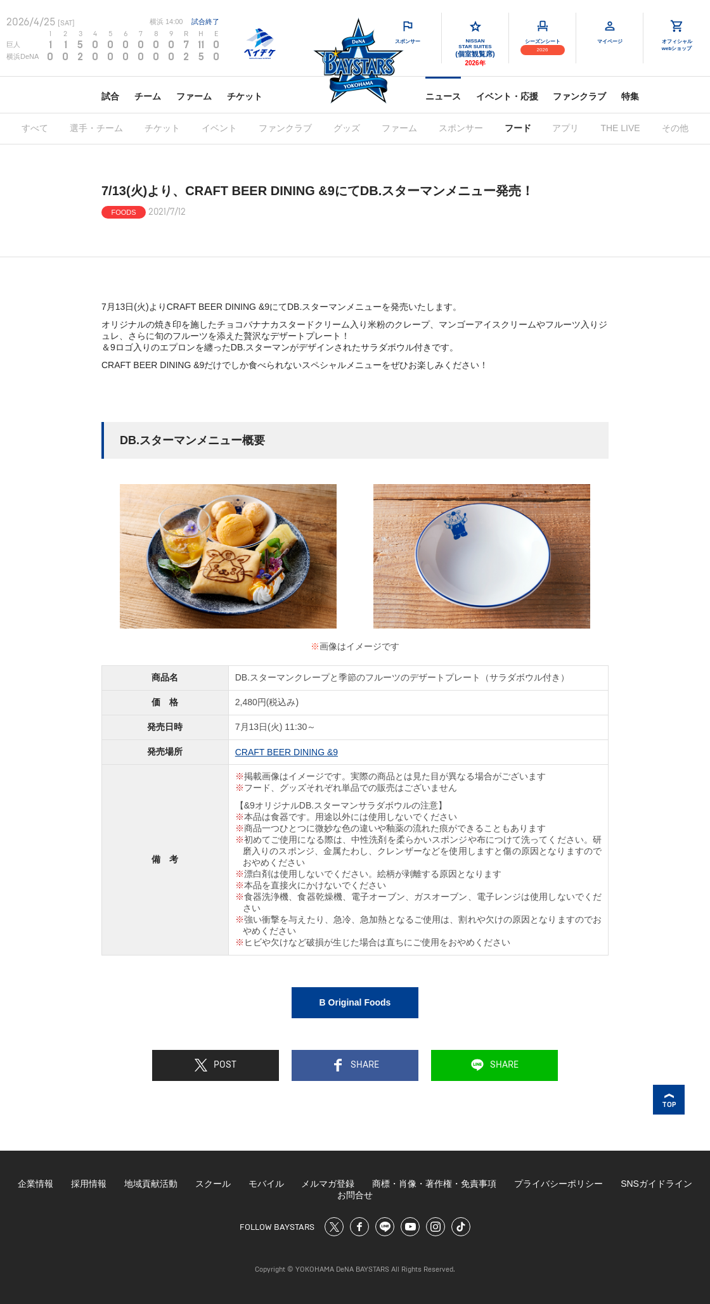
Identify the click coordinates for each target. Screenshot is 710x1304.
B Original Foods (355, 1002)
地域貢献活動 (151, 1184)
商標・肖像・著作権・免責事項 (434, 1184)
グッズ (346, 128)
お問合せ (355, 1195)
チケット (244, 96)
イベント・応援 (507, 96)
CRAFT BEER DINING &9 (286, 752)
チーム (147, 96)
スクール (213, 1184)
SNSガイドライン (656, 1184)
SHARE (355, 1065)
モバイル (266, 1184)
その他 (675, 128)
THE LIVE (620, 128)
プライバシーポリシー (558, 1184)
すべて (35, 128)
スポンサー (461, 128)
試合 (110, 96)
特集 (630, 96)
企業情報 (35, 1184)
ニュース (443, 96)
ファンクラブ (579, 96)
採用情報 (88, 1184)
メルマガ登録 (327, 1184)
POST (215, 1065)
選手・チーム (96, 128)
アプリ (565, 128)
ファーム (194, 96)
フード (518, 128)
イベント (219, 128)
